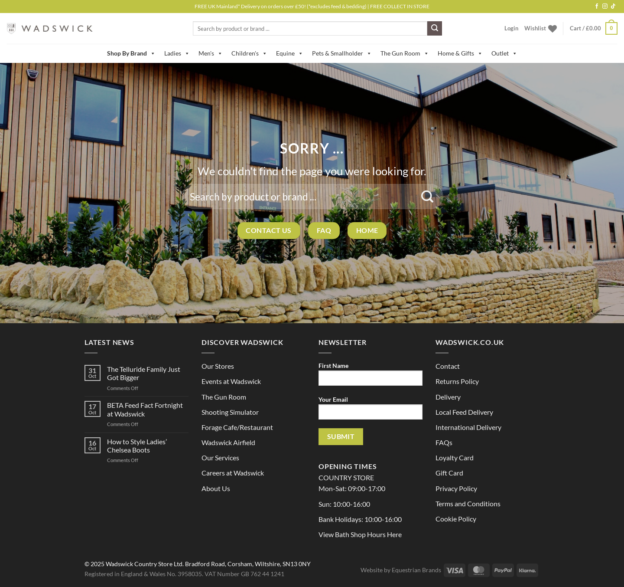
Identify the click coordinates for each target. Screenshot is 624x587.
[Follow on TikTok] (613, 6)
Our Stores (218, 366)
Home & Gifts (460, 53)
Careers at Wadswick (233, 473)
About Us (216, 488)
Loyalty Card (455, 457)
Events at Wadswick (231, 381)
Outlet (504, 53)
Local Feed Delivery (464, 412)
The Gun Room (404, 53)
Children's (249, 53)
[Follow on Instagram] (605, 6)
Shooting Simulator (230, 412)
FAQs (444, 442)
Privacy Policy (456, 488)
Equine (289, 53)
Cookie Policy (456, 519)
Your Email (370, 411)
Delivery (448, 397)
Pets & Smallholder (342, 53)
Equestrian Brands (416, 570)
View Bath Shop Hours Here (360, 534)
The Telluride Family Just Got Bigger (143, 373)
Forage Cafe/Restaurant (237, 427)
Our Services (220, 457)
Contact (448, 366)
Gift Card (449, 473)
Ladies (177, 53)
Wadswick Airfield (228, 442)
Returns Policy (457, 381)
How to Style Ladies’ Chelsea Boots (137, 445)
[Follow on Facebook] (596, 6)
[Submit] (434, 28)
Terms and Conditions (468, 503)
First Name (370, 377)
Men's (210, 53)
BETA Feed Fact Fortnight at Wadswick (145, 409)
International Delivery (468, 427)
